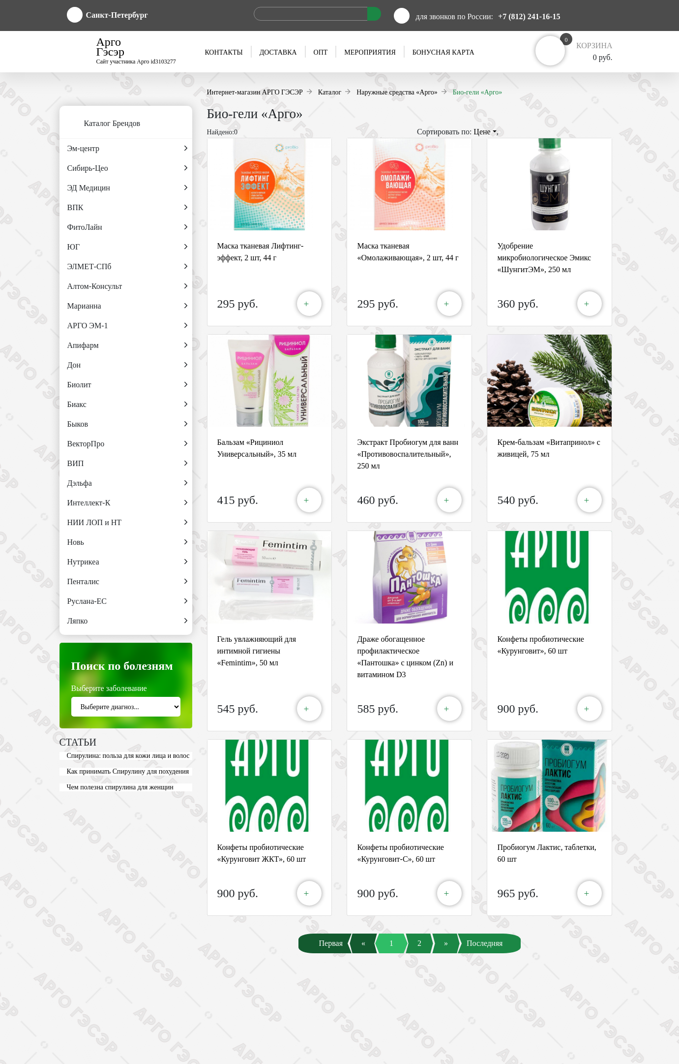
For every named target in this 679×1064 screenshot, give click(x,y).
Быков (127, 424)
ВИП (127, 463)
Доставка (278, 52)
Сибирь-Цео (127, 168)
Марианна (127, 306)
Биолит (127, 385)
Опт (321, 52)
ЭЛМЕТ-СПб (127, 267)
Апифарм (127, 345)
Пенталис (127, 582)
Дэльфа (127, 483)
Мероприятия (369, 52)
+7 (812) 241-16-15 (529, 16)
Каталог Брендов (100, 124)
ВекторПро (127, 444)
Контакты (223, 52)
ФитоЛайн (127, 227)
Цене (484, 131)
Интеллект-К (127, 503)
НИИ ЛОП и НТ (127, 523)
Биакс (127, 404)
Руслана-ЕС (127, 601)
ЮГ (127, 247)
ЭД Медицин (127, 188)
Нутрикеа (127, 562)
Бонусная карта (443, 52)
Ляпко (127, 621)
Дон (127, 365)
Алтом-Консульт (127, 286)
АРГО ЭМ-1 (127, 326)
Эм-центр (127, 149)
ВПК (127, 208)
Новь (127, 542)
